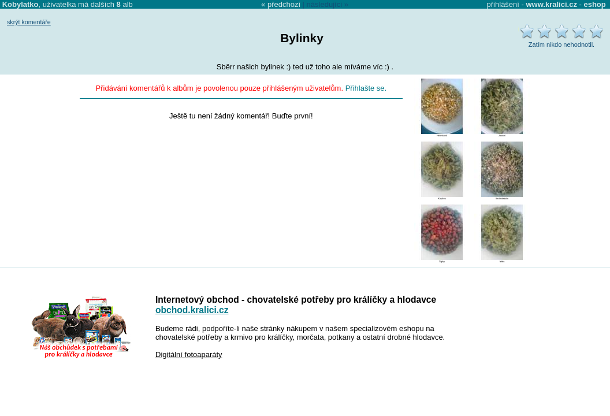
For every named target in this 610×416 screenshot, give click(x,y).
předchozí (283, 4)
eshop (594, 4)
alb (125, 4)
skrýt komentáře (29, 21)
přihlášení (503, 4)
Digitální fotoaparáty (188, 354)
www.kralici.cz (551, 4)
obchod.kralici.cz (192, 310)
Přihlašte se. (366, 88)
